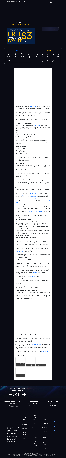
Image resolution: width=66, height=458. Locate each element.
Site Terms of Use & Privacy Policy (37, 453)
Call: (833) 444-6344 (33, 404)
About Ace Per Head (24, 429)
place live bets (35, 272)
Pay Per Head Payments (25, 425)
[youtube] (54, 421)
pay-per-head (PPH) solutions (35, 211)
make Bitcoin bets (19, 251)
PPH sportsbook (19, 222)
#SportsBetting (34, 196)
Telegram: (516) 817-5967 (12, 405)
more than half (33, 106)
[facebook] (54, 427)
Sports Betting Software (35, 419)
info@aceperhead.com (53, 404)
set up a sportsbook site (35, 344)
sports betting (21, 167)
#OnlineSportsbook (32, 193)
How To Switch (25, 437)
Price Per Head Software (44, 433)
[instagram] (54, 419)
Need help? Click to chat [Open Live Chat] (46, 29)
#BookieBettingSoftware (21, 195)
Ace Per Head (26, 453)
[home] (15, 22)
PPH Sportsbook (34, 432)
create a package (38, 297)
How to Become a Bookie (44, 427)
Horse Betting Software (35, 440)
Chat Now (46, 2)
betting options (33, 276)
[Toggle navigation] (57, 13)
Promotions (24, 441)
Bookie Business (44, 447)
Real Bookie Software (44, 438)
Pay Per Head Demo (25, 418)
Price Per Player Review (45, 443)
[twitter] (54, 430)
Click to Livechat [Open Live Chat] (53, 405)
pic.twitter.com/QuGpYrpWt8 (34, 198)
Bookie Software (35, 424)
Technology (24, 422)
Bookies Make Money (44, 422)
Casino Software (35, 436)
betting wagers (37, 125)
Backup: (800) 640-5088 (54, 29)
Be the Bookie (24, 433)
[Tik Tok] (54, 424)
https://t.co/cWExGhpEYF (21, 198)
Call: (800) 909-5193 (39, 2)
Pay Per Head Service (44, 418)
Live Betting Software (34, 444)
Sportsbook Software (34, 428)
